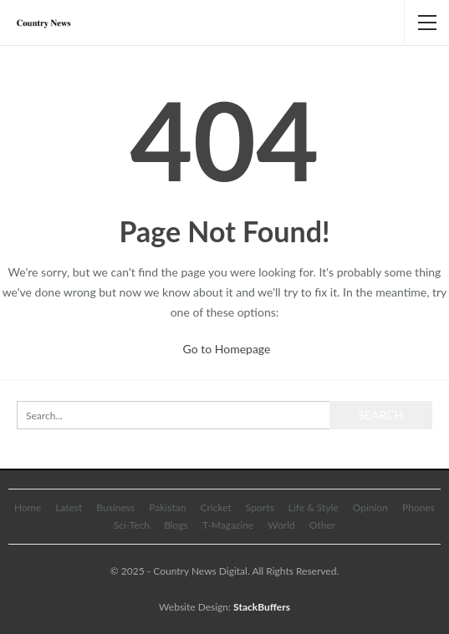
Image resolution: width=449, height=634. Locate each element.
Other (322, 525)
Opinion (370, 507)
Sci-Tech (132, 525)
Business (115, 507)
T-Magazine (227, 525)
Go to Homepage (227, 349)
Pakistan (167, 507)
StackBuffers (261, 607)
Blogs (176, 525)
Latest (68, 507)
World (281, 525)
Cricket (215, 507)
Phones (418, 507)
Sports (260, 507)
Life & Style (313, 507)
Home (27, 507)
